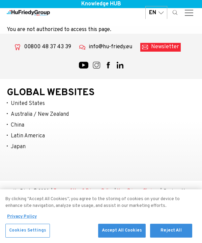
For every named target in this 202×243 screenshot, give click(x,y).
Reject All (171, 232)
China (17, 125)
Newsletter (165, 47)
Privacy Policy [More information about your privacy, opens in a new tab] (22, 218)
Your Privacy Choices (138, 191)
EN (156, 12)
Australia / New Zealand (40, 114)
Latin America (28, 136)
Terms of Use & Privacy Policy (83, 191)
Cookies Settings (27, 232)
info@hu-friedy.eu (110, 47)
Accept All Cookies (122, 232)
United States (28, 103)
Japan (18, 146)
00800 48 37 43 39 (47, 47)
